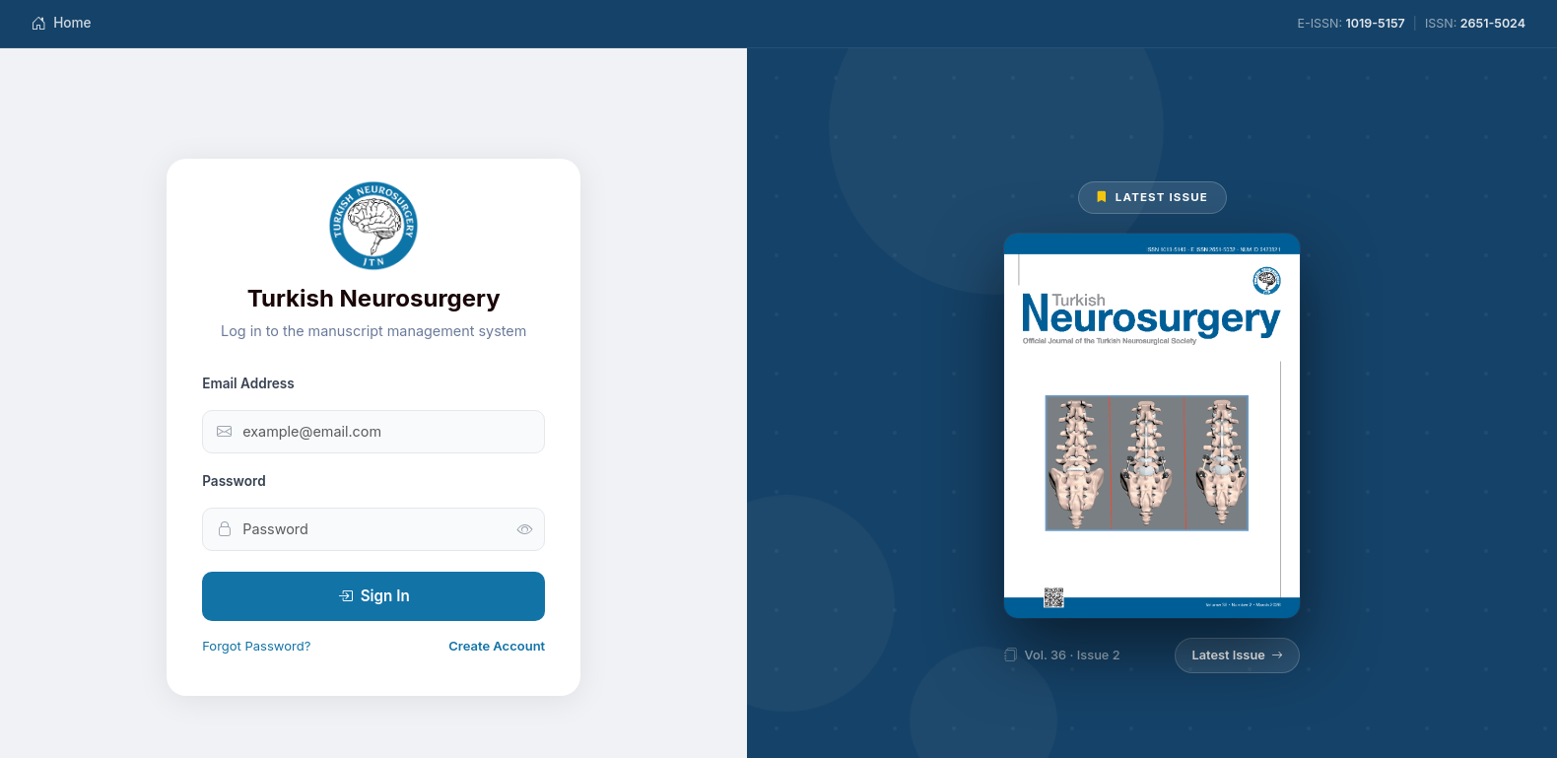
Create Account (496, 646)
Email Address (248, 383)
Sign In (374, 596)
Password (233, 481)
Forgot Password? (256, 646)
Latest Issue (1237, 655)
